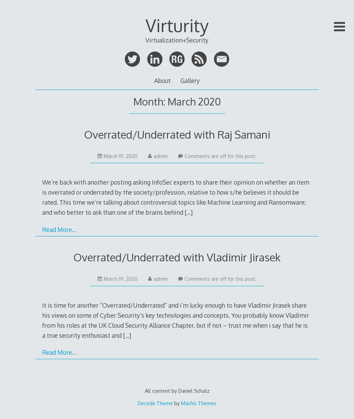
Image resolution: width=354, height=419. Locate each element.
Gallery (190, 80)
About (162, 80)
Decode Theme (155, 403)
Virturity (177, 25)
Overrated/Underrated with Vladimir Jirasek (177, 257)
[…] (189, 212)
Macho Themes (198, 403)
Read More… (59, 229)
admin (158, 156)
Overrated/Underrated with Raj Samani (177, 134)
